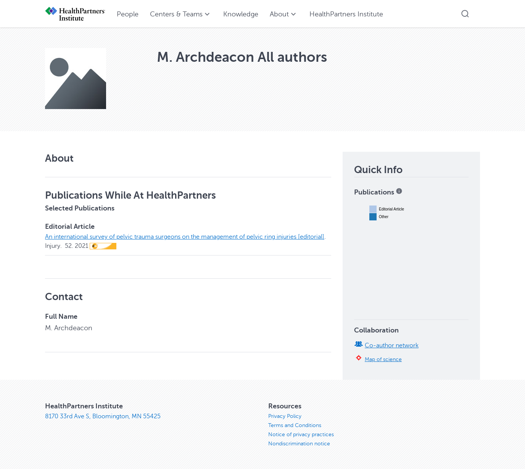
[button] (465, 13)
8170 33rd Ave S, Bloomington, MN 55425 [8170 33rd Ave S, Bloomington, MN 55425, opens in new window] (103, 416)
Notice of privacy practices (301, 434)
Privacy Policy (284, 416)
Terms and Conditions (294, 425)
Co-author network (392, 345)
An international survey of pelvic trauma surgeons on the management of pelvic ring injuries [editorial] (184, 236)
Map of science (383, 359)
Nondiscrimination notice (299, 444)
